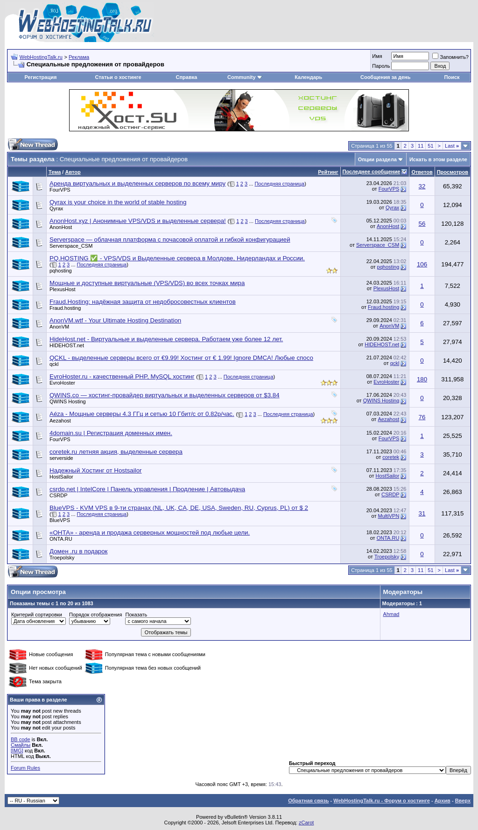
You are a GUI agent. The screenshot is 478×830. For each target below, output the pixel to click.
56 (422, 223)
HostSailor (61, 476)
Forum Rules (25, 768)
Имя (377, 56)
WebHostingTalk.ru (41, 57)
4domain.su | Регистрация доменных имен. (110, 432)
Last (452, 146)
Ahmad (391, 614)
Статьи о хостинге (118, 77)
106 (422, 264)
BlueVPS (59, 520)
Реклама (79, 57)
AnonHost (60, 227)
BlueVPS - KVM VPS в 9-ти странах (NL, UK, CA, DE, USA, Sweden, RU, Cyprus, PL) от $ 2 (178, 507)
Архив (442, 800)
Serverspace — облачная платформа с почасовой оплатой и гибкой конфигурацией (169, 239)
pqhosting (60, 270)
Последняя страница (279, 183)
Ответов (421, 172)
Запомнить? (450, 57)
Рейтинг (328, 172)
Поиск (452, 77)
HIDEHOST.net (66, 345)
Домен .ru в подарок (78, 551)
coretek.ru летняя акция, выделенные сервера (116, 451)
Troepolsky (61, 557)
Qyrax (56, 208)
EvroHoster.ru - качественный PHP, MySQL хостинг (122, 376)
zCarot (306, 822)
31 (422, 513)
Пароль (381, 66)
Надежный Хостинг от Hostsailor (95, 470)
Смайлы (20, 745)
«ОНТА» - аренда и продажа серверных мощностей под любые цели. (149, 532)
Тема (55, 172)
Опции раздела (377, 159)
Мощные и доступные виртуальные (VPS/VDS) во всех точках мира (147, 282)
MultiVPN (388, 516)
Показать (136, 614)
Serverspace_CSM (70, 246)
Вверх (463, 800)
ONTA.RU (60, 539)
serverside (61, 458)
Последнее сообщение (372, 171)
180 (422, 379)
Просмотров (452, 172)
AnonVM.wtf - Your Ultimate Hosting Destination (115, 320)
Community (244, 77)
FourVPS (59, 190)
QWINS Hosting (67, 401)
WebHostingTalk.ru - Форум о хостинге (381, 800)
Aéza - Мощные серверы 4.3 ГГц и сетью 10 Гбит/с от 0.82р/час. (141, 413)
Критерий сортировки (36, 614)
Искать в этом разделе (438, 159)
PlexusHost (62, 289)
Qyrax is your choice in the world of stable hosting (117, 202)
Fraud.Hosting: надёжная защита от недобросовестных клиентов (142, 301)
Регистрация (41, 77)
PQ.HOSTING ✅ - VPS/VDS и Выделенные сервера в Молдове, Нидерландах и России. (177, 258)
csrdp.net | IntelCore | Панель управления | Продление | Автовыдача (147, 489)
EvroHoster (62, 383)
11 (420, 146)
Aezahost (60, 420)
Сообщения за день (385, 77)
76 (422, 417)
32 (422, 186)
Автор (72, 172)
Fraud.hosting (65, 308)
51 (430, 146)
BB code (20, 739)
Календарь (308, 77)
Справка (186, 77)
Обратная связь (308, 800)
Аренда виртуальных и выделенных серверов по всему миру (137, 183)
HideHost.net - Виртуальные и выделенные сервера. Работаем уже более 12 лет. (166, 339)
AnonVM (59, 326)
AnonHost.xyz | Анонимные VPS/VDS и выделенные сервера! (137, 220)
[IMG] (17, 750)
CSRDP (58, 495)
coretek (390, 457)
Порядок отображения (95, 614)
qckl (54, 364)
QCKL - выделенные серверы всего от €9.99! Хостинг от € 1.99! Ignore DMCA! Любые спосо (181, 357)
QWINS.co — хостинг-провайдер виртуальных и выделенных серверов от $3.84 (164, 395)
